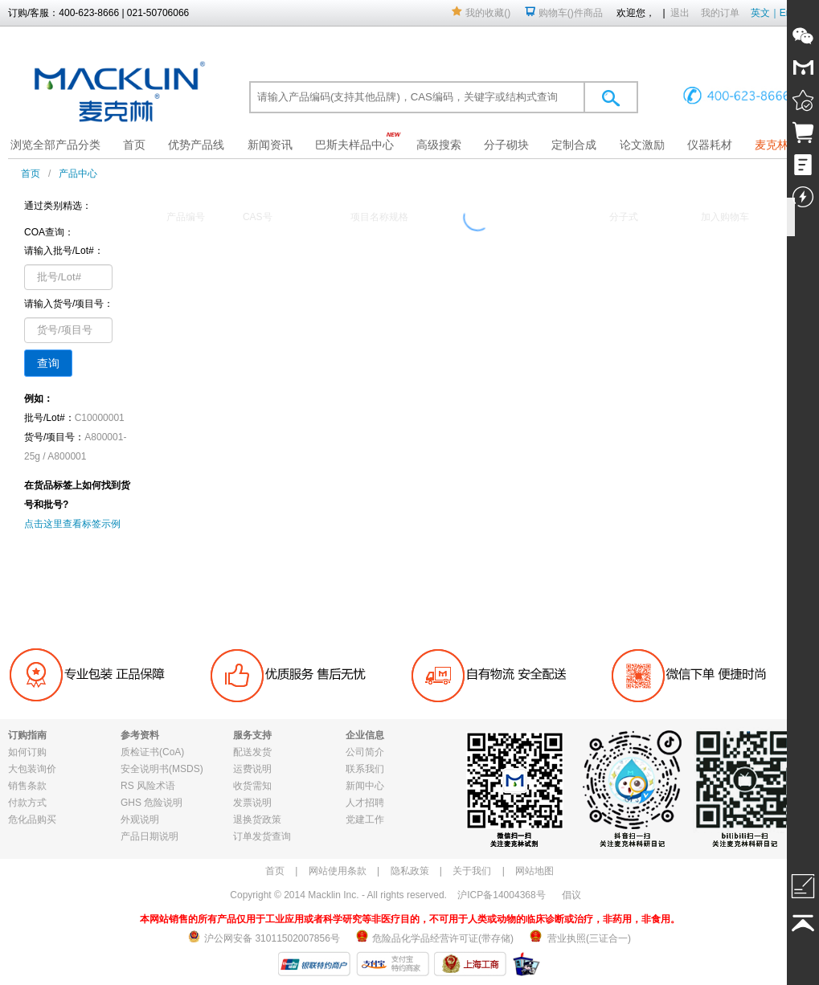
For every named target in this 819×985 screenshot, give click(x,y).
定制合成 (573, 144)
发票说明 (252, 802)
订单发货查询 (262, 836)
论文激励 (642, 144)
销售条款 (27, 785)
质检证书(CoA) (152, 752)
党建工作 (365, 819)
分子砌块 (506, 144)
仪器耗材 (709, 144)
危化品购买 (32, 819)
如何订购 (27, 752)
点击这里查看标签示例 (72, 523)
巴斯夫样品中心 (354, 144)
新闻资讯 (270, 144)
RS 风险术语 (148, 785)
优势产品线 (196, 144)
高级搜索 (438, 144)
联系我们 (365, 769)
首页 (134, 144)
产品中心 (78, 173)
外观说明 (140, 819)
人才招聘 (365, 802)
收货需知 (252, 785)
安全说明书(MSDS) (162, 769)
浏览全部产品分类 (55, 144)
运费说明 (252, 769)
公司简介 (365, 752)
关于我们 (471, 871)
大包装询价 (32, 769)
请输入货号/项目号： (68, 303)
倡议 (571, 895)
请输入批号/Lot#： (64, 250)
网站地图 (534, 871)
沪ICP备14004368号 (501, 895)
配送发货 (252, 752)
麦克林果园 (783, 144)
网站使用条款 (338, 871)
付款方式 (27, 802)
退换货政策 (257, 819)
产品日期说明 (149, 836)
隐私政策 (410, 871)
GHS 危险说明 (151, 802)
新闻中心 (365, 785)
